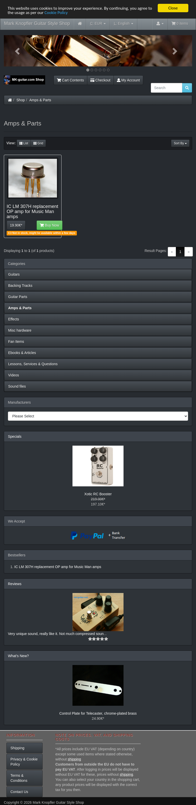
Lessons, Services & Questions (33, 364)
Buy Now (49, 225)
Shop (21, 100)
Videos (13, 375)
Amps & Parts (40, 100)
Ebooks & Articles (22, 353)
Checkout (100, 80)
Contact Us (19, 792)
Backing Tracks (20, 286)
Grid (38, 143)
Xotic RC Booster (98, 494)
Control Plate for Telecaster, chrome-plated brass (98, 713)
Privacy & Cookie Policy (24, 761)
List (23, 143)
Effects (13, 319)
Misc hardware (19, 330)
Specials (14, 436)
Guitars (14, 274)
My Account (128, 80)
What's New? (18, 656)
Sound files (17, 386)
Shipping (17, 748)
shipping (74, 759)
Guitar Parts (17, 297)
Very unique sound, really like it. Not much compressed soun (56, 634)
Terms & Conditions (18, 778)
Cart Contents (70, 80)
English (123, 23)
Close (173, 8)
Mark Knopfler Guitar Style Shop (37, 23)
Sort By (180, 143)
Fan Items (16, 342)
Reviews (14, 584)
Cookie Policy (56, 12)
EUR (98, 23)
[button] (18, 50)
